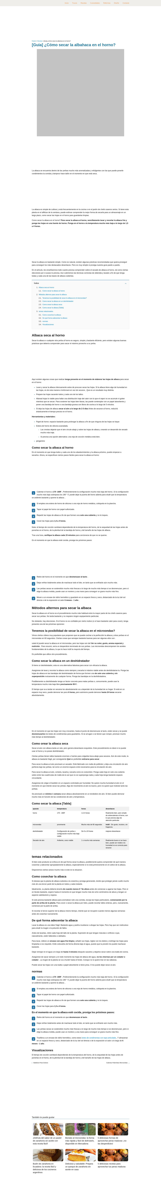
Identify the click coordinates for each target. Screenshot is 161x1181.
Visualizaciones (48, 324)
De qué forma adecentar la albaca (54, 318)
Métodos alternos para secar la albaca (53, 294)
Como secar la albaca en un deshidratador (57, 301)
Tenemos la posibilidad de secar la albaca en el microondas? (64, 298)
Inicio (66, 3)
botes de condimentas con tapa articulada (99, 1038)
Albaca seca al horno (46, 287)
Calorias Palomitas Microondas (117, 1063)
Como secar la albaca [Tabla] (53, 308)
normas (45, 321)
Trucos (74, 3)
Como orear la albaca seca (52, 304)
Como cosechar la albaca (51, 315)
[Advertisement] (80, 23)
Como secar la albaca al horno (53, 291)
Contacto (126, 3)
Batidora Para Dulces (40, 1063)
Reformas (106, 3)
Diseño (116, 3)
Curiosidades (95, 3)
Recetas (84, 3)
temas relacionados (46, 311)
